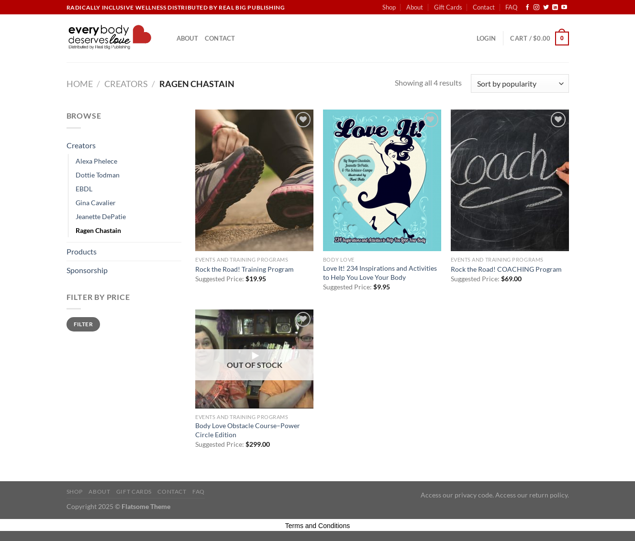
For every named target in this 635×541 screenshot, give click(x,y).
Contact (484, 7)
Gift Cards (448, 7)
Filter (83, 324)
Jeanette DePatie (101, 216)
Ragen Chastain (98, 230)
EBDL (84, 189)
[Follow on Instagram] (536, 7)
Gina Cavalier (96, 203)
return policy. (549, 495)
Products (82, 251)
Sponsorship (87, 270)
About (414, 7)
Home (80, 83)
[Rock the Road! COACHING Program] (510, 180)
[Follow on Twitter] (546, 7)
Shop (389, 7)
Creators (126, 83)
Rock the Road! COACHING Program (506, 269)
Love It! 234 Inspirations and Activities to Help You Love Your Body (380, 272)
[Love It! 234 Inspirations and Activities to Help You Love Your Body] (382, 180)
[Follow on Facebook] (527, 7)
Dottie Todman (98, 175)
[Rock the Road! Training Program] (254, 180)
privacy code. (474, 495)
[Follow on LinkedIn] (555, 7)
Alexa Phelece (96, 161)
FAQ (511, 7)
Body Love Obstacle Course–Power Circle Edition (247, 430)
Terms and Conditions (317, 526)
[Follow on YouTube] (564, 7)
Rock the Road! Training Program (244, 269)
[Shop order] (519, 83)
